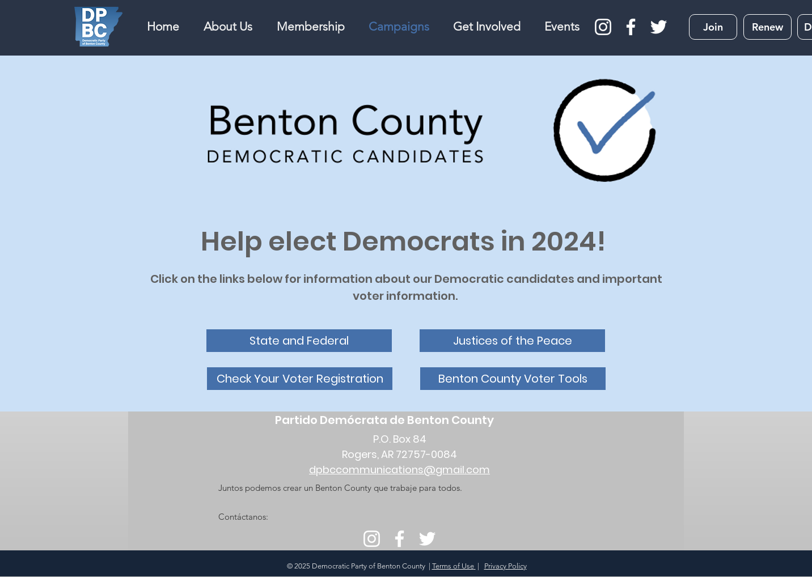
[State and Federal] (299, 340)
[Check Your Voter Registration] (299, 378)
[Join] (713, 27)
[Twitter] (659, 27)
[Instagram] (603, 27)
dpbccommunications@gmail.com (399, 470)
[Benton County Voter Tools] (513, 378)
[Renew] (767, 27)
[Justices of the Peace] (512, 340)
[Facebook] (631, 27)
